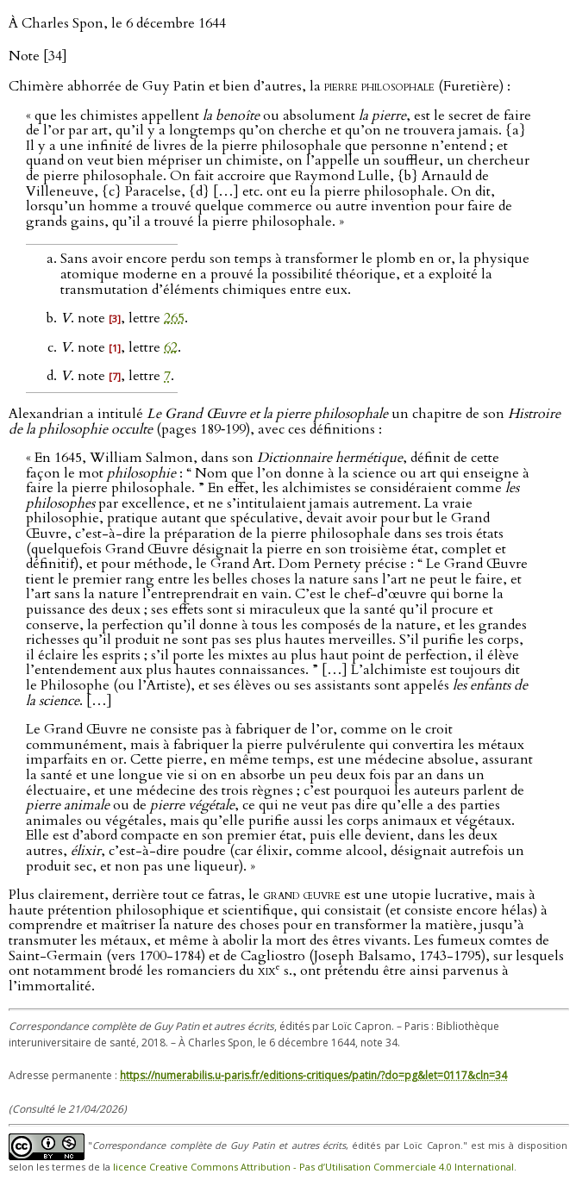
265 (174, 318)
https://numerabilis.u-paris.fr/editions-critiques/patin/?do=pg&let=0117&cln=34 (313, 1075)
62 (171, 347)
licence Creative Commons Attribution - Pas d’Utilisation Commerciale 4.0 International (313, 1166)
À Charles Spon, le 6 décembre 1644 (117, 23)
